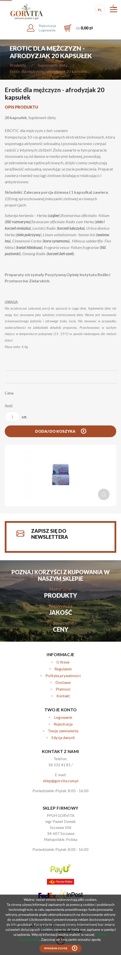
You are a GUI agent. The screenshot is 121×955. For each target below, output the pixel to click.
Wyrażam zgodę (55, 948)
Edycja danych (63, 737)
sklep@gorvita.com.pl (60, 780)
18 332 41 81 (59, 765)
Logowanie (63, 717)
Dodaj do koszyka (55, 431)
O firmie (63, 662)
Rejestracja (63, 724)
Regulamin (63, 669)
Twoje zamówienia (63, 731)
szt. (16, 416)
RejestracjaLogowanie (47, 27)
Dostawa (63, 682)
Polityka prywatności (63, 675)
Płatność (63, 689)
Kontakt (63, 696)
